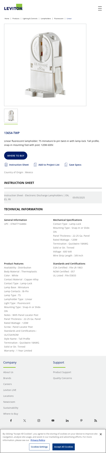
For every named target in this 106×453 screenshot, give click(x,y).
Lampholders (46, 18)
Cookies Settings (39, 446)
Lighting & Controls (30, 18)
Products (15, 18)
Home (7, 18)
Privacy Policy (38, 440)
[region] (53, 441)
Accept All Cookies (63, 446)
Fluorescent (58, 18)
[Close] (100, 434)
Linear (69, 18)
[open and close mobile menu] (100, 8)
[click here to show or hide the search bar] (93, 9)
